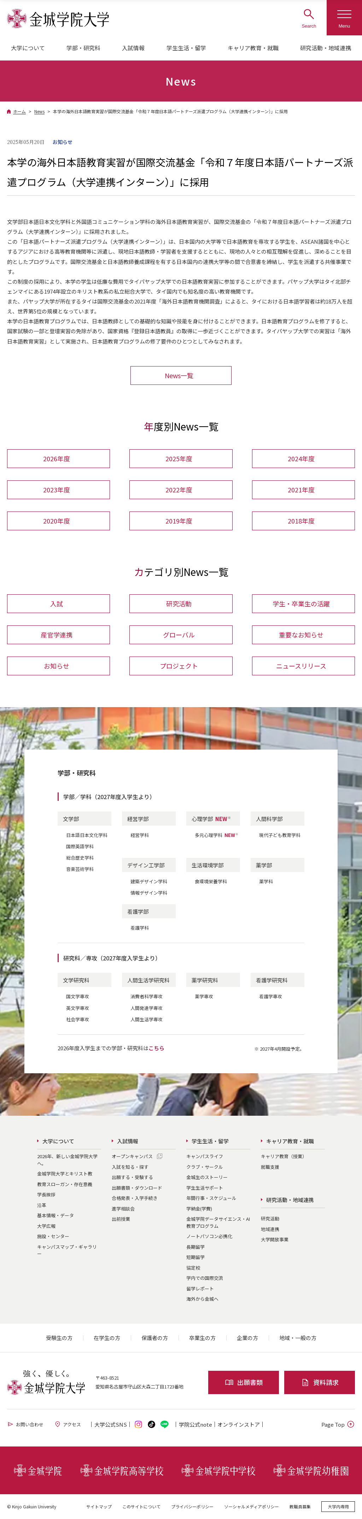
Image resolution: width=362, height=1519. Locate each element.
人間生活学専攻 (146, 1019)
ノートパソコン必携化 (209, 1236)
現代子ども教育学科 (279, 835)
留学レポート (200, 1288)
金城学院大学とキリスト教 (64, 1173)
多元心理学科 (217, 835)
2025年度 (178, 458)
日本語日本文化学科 (86, 835)
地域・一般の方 (297, 1337)
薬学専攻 (204, 996)
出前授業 (121, 1218)
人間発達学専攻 (146, 1008)
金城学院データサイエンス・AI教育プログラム (218, 1222)
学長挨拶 (46, 1194)
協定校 (193, 1267)
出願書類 (244, 1382)
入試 (56, 603)
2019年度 (178, 520)
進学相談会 (123, 1208)
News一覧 (179, 375)
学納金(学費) (199, 1208)
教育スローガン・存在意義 (64, 1184)
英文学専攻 (77, 1008)
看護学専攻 (270, 996)
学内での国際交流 (204, 1278)
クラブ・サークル (204, 1166)
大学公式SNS (110, 1424)
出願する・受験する (132, 1177)
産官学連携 (56, 635)
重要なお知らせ (301, 635)
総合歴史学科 (80, 857)
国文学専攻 (77, 996)
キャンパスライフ (204, 1156)
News (39, 111)
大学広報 (46, 1226)
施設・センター (53, 1236)
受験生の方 (59, 1337)
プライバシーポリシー (192, 1506)
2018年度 (301, 520)
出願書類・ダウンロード (137, 1187)
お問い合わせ (25, 1424)
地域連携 (270, 1229)
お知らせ (56, 666)
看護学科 (139, 928)
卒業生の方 (202, 1337)
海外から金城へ (202, 1298)
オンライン (238, 1424)
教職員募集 (300, 1506)
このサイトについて (141, 1506)
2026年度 (56, 458)
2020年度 (56, 520)
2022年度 (178, 489)
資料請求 (320, 1382)
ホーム (19, 111)
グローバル (179, 635)
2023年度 (56, 489)
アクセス (67, 1424)
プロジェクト (179, 666)
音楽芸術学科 (80, 869)
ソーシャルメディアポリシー (251, 1506)
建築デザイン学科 (148, 881)
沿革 (41, 1205)
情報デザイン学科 (148, 893)
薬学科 (266, 881)
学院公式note (195, 1424)
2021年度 (301, 489)
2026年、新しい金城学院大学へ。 (67, 1160)
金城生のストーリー (207, 1177)
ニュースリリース (301, 666)
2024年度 (301, 458)
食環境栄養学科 (211, 881)
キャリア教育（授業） (284, 1156)
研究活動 (179, 603)
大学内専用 (338, 1506)
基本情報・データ (55, 1215)
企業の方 (247, 1337)
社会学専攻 (77, 1019)
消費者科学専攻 (146, 996)
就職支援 (270, 1166)
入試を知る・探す (130, 1166)
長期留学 (195, 1246)
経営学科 (139, 835)
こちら (156, 1048)
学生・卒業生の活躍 (301, 603)
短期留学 (195, 1257)
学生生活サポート (204, 1187)
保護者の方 (154, 1337)
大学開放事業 (274, 1239)
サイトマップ (99, 1506)
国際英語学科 (80, 846)
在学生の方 (107, 1337)
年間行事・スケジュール (211, 1198)
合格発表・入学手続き (135, 1198)
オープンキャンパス (132, 1156)
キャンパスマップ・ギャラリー (67, 1250)
